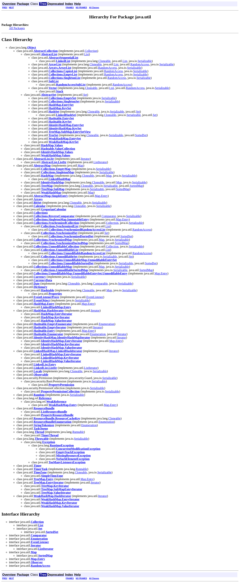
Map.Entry (101, 195)
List (86, 54)
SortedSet (141, 135)
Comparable (100, 283)
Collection (91, 50)
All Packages (17, 28)
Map (80, 165)
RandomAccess (139, 64)
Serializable (145, 61)
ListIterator (100, 162)
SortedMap (136, 185)
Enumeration (106, 324)
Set (85, 94)
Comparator (109, 216)
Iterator (85, 158)
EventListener (94, 297)
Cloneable (104, 61)
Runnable (78, 432)
